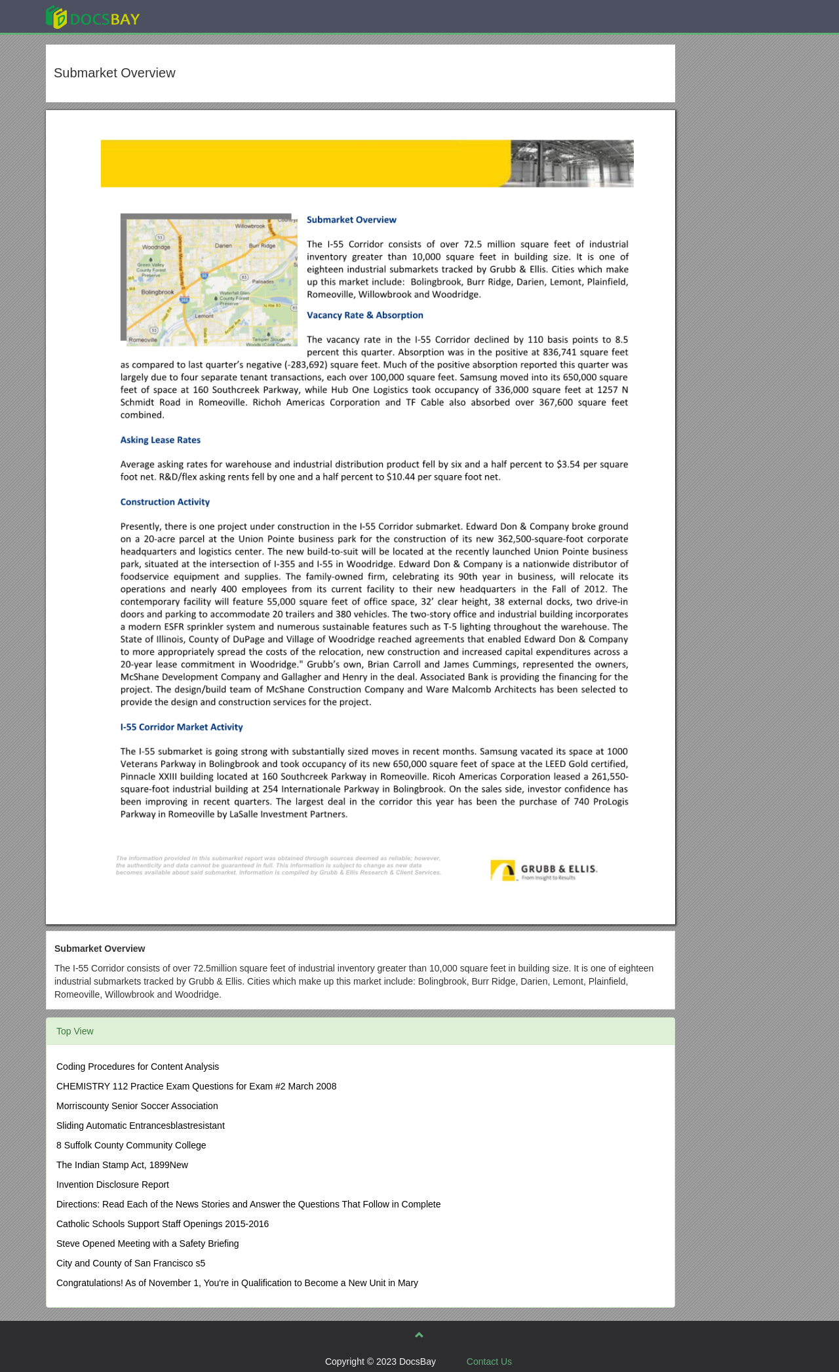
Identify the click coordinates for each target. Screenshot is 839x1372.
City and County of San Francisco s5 (130, 1263)
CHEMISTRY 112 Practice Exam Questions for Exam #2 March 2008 (196, 1086)
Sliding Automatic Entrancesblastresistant (140, 1125)
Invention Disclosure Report (112, 1184)
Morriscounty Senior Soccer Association (137, 1106)
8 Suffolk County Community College (131, 1145)
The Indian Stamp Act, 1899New (122, 1165)
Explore (191, 16)
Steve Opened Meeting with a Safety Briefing (147, 1243)
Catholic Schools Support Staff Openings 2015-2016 (162, 1224)
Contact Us (489, 1361)
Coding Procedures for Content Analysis (137, 1066)
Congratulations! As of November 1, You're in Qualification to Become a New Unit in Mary (237, 1283)
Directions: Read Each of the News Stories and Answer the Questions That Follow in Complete (248, 1204)
